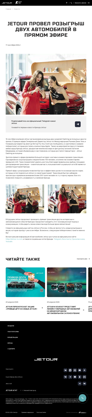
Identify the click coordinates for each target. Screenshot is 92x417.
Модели (11, 326)
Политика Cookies (41, 412)
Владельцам (13, 337)
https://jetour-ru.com (14, 239)
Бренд (10, 343)
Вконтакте (66, 239)
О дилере (11, 349)
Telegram (57, 239)
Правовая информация (27, 412)
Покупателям (13, 332)
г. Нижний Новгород (29, 390)
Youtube (9, 241)
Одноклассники (78, 239)
